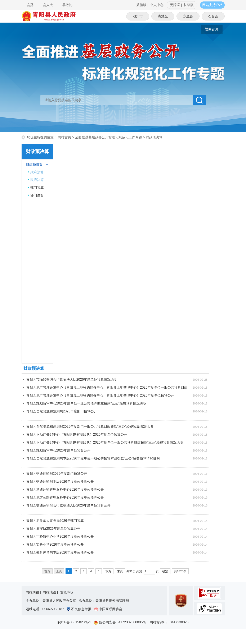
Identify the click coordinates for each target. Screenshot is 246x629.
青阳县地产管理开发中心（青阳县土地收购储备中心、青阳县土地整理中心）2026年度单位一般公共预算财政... (108, 387)
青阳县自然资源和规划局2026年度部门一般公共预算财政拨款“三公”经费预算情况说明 (89, 426)
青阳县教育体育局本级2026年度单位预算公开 (60, 552)
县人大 (48, 5)
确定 (165, 571)
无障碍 (175, 5)
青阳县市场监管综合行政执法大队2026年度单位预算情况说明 (71, 379)
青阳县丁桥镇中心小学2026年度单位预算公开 (60, 536)
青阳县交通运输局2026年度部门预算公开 (56, 473)
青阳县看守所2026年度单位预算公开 (53, 528)
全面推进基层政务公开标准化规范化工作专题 (108, 137)
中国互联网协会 (108, 609)
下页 (108, 571)
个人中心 (157, 5)
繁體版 (141, 5)
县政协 (67, 5)
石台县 (213, 16)
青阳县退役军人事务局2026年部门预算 (55, 520)
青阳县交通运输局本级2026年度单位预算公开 (60, 481)
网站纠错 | (34, 592)
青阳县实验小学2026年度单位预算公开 (55, 544)
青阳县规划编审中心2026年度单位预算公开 (58, 450)
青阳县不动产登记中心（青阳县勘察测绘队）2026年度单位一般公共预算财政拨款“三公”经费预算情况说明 (104, 442)
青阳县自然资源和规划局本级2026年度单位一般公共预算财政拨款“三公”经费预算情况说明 (93, 458)
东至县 (188, 16)
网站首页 (64, 137)
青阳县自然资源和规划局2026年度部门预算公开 (61, 411)
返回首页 (211, 29)
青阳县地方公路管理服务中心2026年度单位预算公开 (65, 497)
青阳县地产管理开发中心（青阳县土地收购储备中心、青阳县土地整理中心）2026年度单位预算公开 (100, 395)
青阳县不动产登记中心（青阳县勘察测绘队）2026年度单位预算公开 (77, 434)
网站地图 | (51, 592)
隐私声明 (66, 592)
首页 (47, 571)
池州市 (138, 16)
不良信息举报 (80, 609)
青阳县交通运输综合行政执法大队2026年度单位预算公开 (68, 505)
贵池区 (163, 16)
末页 (120, 571)
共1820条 (180, 571)
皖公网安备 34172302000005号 (121, 622)
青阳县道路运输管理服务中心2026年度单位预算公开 (65, 489)
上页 (59, 571)
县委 (30, 5)
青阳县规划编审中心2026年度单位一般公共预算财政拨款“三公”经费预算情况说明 (86, 403)
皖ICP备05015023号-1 (75, 622)
